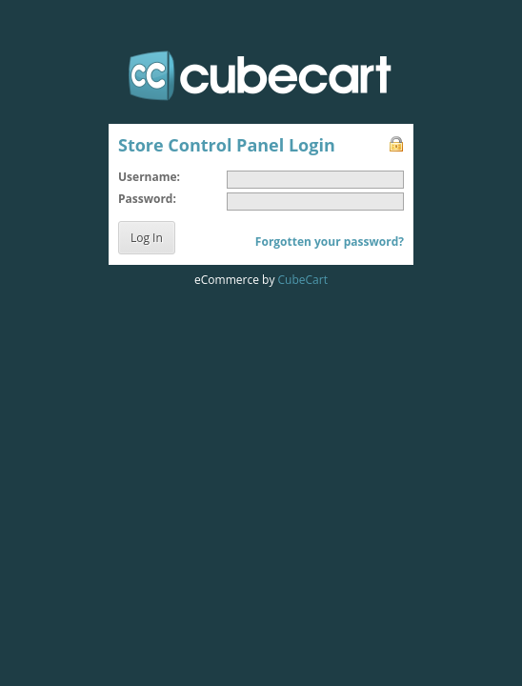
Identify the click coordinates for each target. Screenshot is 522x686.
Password (145, 199)
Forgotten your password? (329, 241)
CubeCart (303, 280)
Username (147, 177)
